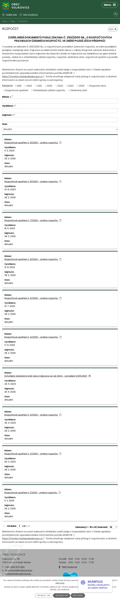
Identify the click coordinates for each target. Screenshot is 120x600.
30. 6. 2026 (10, 391)
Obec (12, 21)
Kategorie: (7, 85)
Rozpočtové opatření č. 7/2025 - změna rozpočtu (32, 220)
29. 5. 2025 (10, 383)
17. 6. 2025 (9, 345)
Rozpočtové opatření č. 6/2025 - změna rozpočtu (32, 259)
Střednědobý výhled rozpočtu (49, 90)
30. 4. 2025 (10, 422)
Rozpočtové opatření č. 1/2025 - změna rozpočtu (32, 492)
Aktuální (8, 166)
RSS (112, 29)
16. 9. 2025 (9, 228)
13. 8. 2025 (9, 267)
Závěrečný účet (79, 90)
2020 (29, 85)
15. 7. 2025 (9, 306)
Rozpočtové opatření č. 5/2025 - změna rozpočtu (32, 298)
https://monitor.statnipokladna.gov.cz (22, 76)
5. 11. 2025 (9, 150)
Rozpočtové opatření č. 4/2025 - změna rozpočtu (32, 337)
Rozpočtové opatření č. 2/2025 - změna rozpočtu (32, 453)
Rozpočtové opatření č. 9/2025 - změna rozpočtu (32, 142)
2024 (71, 85)
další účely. (60, 583)
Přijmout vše (43, 595)
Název (6, 96)
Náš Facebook (69, 566)
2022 (49, 85)
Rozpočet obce (98, 85)
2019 (19, 85)
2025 (81, 85)
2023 (60, 85)
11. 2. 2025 (9, 500)
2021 (39, 85)
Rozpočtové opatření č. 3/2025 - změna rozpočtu (32, 414)
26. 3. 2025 (10, 461)
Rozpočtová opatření (16, 90)
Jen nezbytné (61, 595)
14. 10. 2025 (10, 189)
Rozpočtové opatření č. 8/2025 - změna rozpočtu (32, 181)
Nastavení (78, 595)
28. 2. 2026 (10, 158)
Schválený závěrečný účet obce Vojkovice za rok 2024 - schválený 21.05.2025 (47, 375)
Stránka (11, 526)
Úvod (4, 21)
